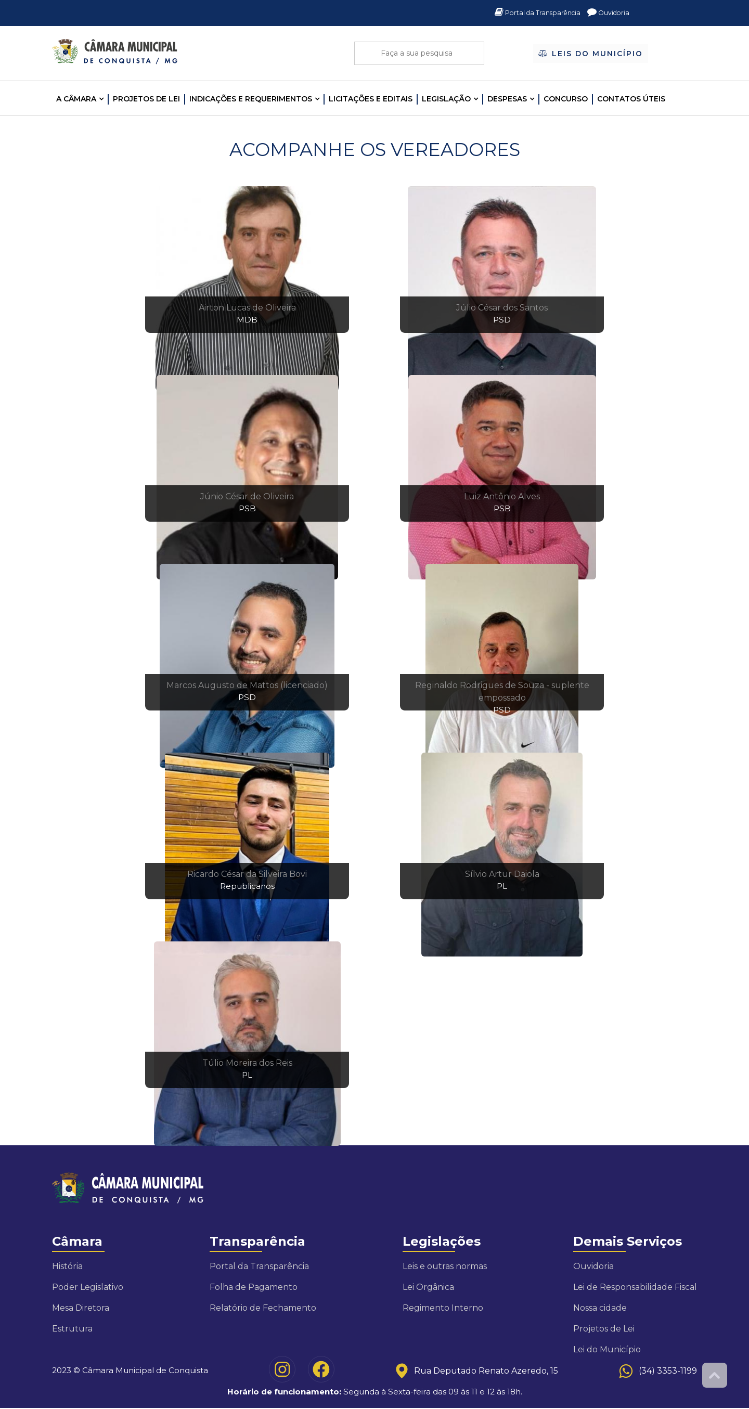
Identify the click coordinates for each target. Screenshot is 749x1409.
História (67, 1266)
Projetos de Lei (146, 99)
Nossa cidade (600, 1308)
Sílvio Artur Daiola (502, 874)
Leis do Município (590, 54)
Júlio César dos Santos (502, 308)
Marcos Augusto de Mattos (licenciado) (247, 685)
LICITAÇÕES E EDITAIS (370, 99)
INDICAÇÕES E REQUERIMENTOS (250, 99)
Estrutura (72, 1329)
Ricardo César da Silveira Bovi (247, 874)
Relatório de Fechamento (263, 1308)
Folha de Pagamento (254, 1287)
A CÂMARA (76, 99)
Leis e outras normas (445, 1266)
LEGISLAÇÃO (446, 99)
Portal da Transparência (529, 13)
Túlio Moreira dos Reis (247, 1063)
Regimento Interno (443, 1308)
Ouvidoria (606, 13)
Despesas (507, 99)
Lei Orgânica (428, 1287)
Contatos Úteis (631, 99)
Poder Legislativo (87, 1287)
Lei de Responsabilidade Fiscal (635, 1287)
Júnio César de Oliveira (247, 496)
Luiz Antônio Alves (502, 496)
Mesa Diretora (80, 1308)
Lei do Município (607, 1349)
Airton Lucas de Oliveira (247, 308)
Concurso (566, 99)
